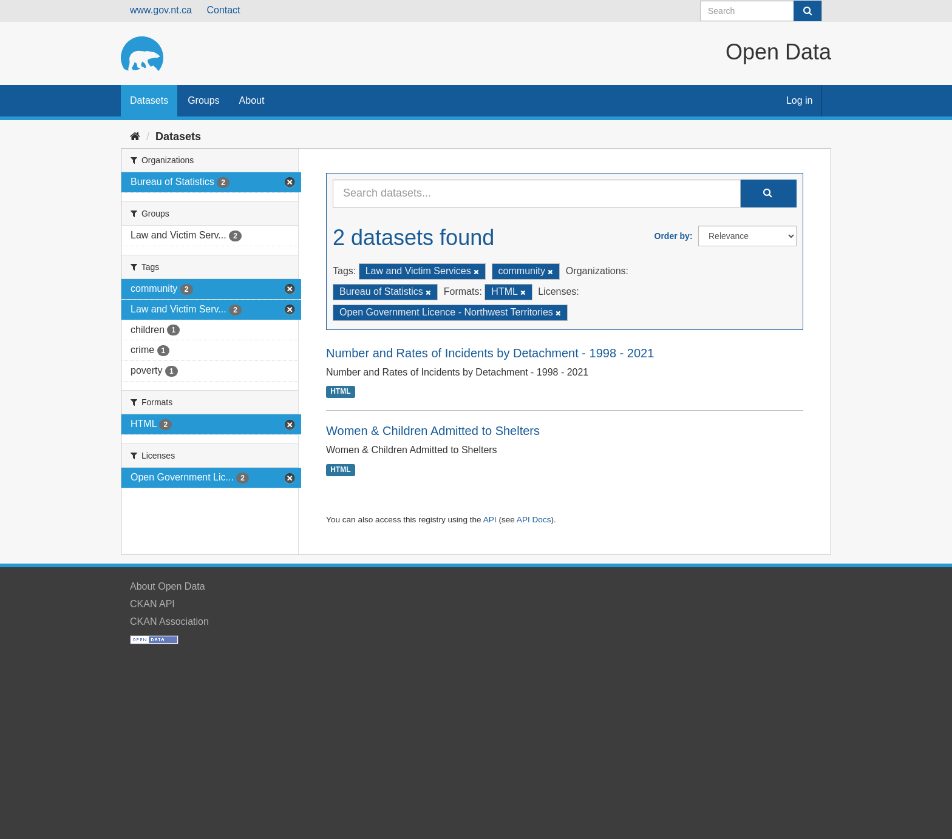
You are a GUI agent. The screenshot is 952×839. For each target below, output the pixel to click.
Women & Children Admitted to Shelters (433, 430)
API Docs (534, 519)
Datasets (149, 100)
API (490, 519)
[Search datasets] (761, 11)
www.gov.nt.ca (161, 10)
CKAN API (152, 604)
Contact (223, 10)
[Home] (135, 136)
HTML (340, 392)
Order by (672, 236)
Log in (799, 100)
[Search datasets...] (537, 193)
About (252, 100)
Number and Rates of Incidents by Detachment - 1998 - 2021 (490, 353)
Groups (203, 100)
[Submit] (807, 11)
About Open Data (167, 586)
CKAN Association (169, 621)
